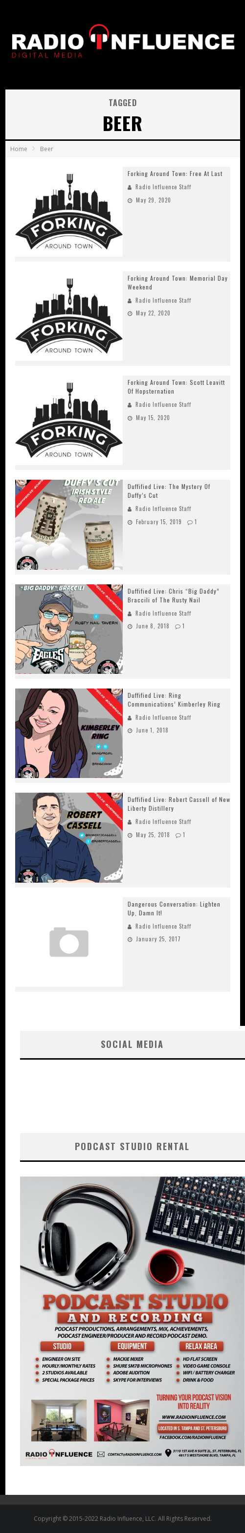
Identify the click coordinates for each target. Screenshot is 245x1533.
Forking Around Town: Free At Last (175, 173)
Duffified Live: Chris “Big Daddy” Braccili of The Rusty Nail (174, 595)
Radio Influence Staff (163, 187)
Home (18, 149)
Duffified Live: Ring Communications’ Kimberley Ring (174, 699)
